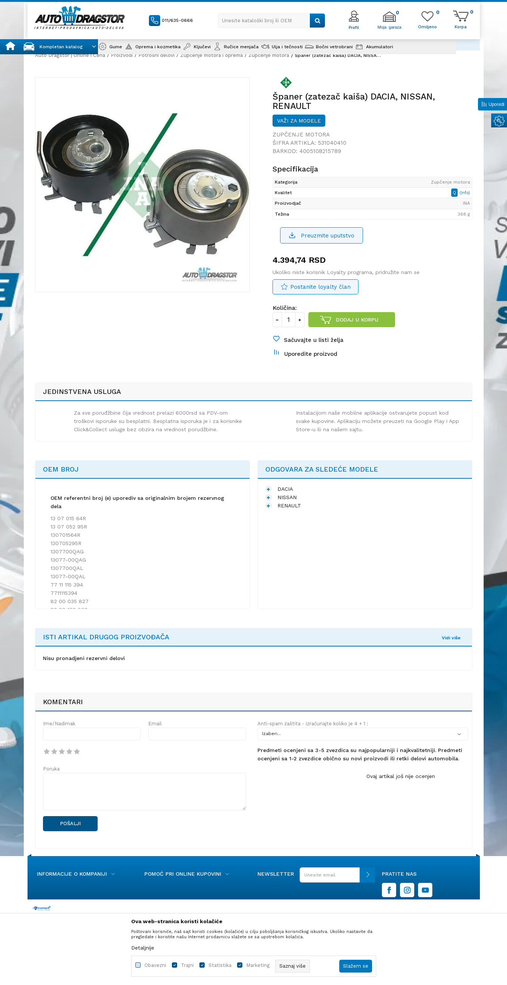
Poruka (51, 769)
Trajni (187, 965)
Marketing (258, 965)
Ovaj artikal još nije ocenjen (400, 776)
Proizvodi (122, 55)
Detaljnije (142, 948)
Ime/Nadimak (59, 723)
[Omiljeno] (427, 26)
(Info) (465, 192)
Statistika (219, 965)
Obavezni (155, 965)
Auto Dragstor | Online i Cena (70, 55)
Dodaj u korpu (357, 320)
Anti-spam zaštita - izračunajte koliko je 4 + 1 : (312, 723)
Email (155, 723)
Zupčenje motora (268, 55)
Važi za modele (299, 121)
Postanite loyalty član (320, 286)
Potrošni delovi (156, 55)
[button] (271, 20)
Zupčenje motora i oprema (211, 55)
